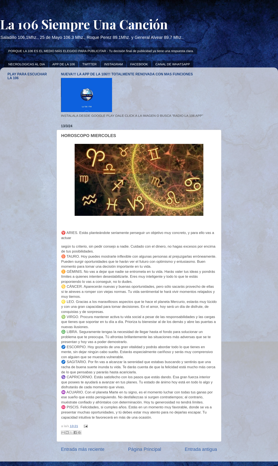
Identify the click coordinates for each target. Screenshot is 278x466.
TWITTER (89, 64)
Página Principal (144, 449)
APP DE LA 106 (63, 64)
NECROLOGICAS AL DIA (26, 64)
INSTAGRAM (113, 64)
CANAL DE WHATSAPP (172, 64)
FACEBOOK (139, 64)
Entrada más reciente (82, 449)
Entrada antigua (201, 449)
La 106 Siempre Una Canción (84, 23)
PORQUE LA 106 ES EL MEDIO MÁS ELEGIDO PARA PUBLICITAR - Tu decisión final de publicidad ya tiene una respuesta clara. (101, 51)
